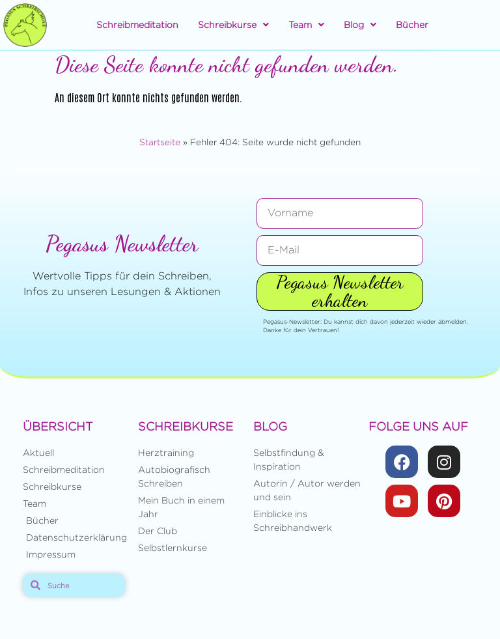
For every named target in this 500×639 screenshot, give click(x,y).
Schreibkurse (233, 25)
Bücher (412, 24)
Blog (360, 25)
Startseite (159, 142)
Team (306, 25)
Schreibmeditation (137, 24)
